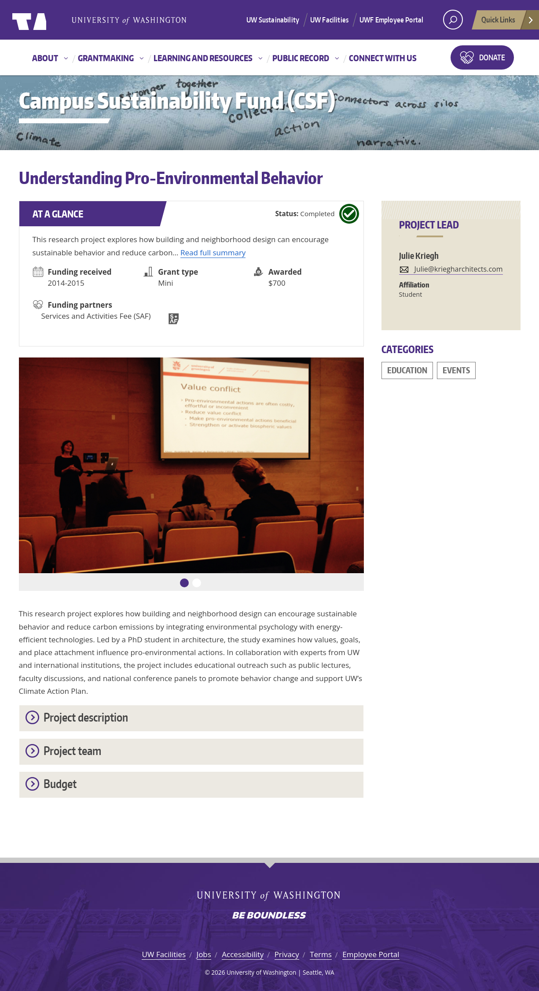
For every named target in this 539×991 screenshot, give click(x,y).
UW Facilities (329, 19)
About (45, 57)
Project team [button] (72, 750)
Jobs (204, 954)
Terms (321, 954)
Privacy (287, 954)
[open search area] (453, 19)
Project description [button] (86, 717)
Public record (300, 57)
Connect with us (383, 57)
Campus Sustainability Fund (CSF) (177, 100)
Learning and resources (203, 57)
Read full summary (213, 252)
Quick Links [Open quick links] (507, 22)
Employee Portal (370, 954)
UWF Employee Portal (391, 19)
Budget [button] (60, 783)
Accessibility (243, 954)
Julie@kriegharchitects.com (458, 269)
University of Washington (48, 20)
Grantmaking (106, 57)
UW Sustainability (272, 19)
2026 (218, 972)
